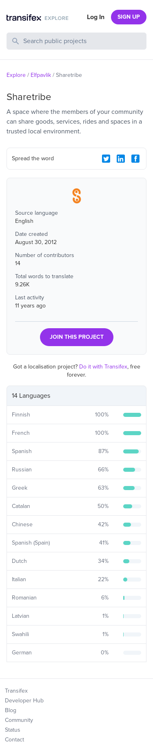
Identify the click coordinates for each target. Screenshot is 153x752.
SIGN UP (129, 16)
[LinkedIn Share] (120, 158)
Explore (16, 75)
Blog (10, 710)
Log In (95, 17)
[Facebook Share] (135, 158)
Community (19, 720)
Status (12, 729)
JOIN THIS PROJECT (77, 336)
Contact (14, 739)
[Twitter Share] (106, 158)
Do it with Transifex (103, 366)
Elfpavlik (41, 75)
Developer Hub (24, 700)
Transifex (16, 690)
